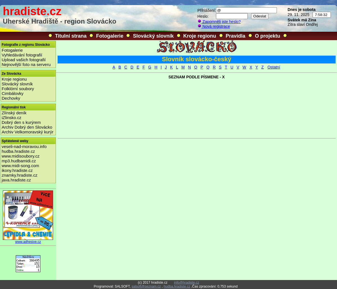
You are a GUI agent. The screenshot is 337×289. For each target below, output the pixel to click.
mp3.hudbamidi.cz (19, 160)
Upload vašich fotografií (24, 59)
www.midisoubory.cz (21, 156)
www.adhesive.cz (28, 240)
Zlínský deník (14, 112)
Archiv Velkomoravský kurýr (27, 131)
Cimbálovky (13, 93)
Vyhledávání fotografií (22, 55)
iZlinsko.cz (11, 117)
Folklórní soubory (18, 88)
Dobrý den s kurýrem (21, 122)
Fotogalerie (109, 36)
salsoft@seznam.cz (146, 286)
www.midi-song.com (20, 165)
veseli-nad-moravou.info (24, 146)
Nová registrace (213, 26)
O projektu (267, 36)
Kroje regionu (199, 36)
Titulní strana (71, 36)
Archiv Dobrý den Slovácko (27, 127)
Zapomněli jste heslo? (219, 21)
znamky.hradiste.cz (19, 175)
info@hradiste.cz (186, 283)
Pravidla (235, 36)
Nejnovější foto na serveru (26, 64)
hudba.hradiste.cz (18, 151)
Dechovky (11, 98)
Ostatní (273, 67)
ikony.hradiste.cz (17, 170)
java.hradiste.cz (16, 180)
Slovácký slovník (153, 36)
